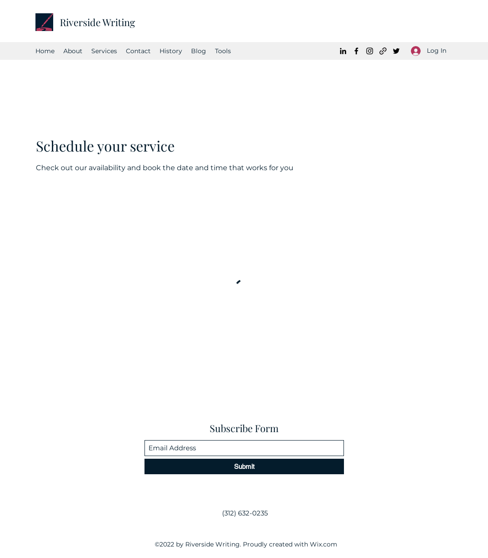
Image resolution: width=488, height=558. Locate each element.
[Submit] (244, 466)
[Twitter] (396, 51)
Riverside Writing (97, 22)
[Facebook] (356, 51)
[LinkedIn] (343, 51)
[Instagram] (369, 51)
